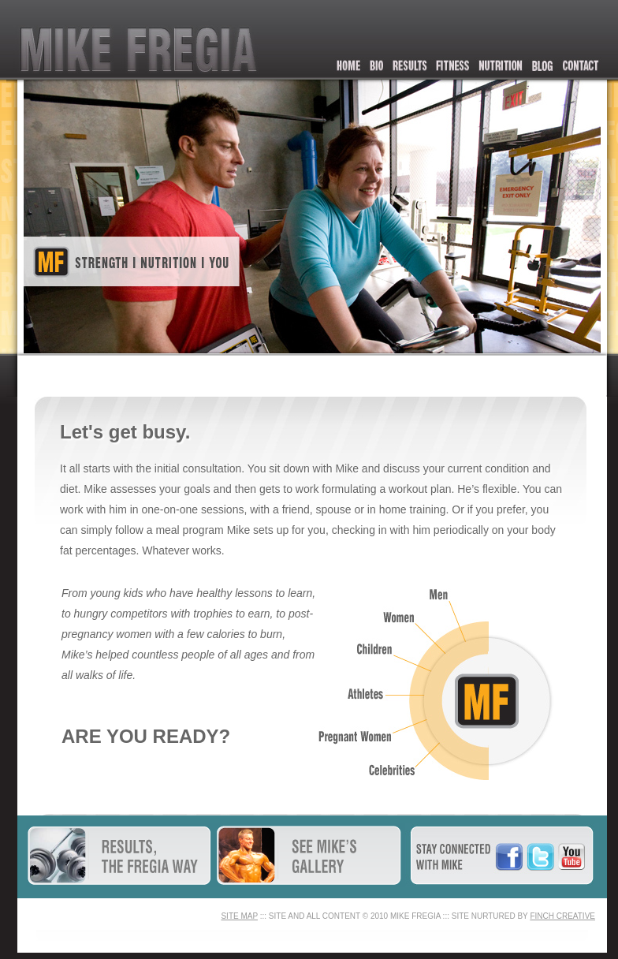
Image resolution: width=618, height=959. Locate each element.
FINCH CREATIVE (562, 916)
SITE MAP (239, 916)
